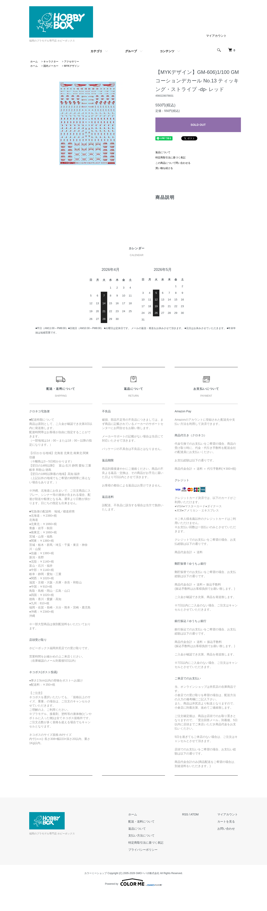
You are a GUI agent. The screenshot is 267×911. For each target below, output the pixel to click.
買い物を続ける (164, 168)
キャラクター (50, 61)
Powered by (133, 882)
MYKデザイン (71, 65)
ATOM (194, 814)
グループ (131, 51)
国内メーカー (50, 65)
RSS (185, 814)
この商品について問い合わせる (172, 163)
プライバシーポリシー (142, 849)
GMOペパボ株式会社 (147, 873)
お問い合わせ (226, 828)
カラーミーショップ (95, 873)
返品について (162, 152)
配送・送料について (141, 821)
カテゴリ (96, 51)
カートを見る (226, 821)
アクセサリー (71, 61)
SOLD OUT (198, 124)
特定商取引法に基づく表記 (170, 157)
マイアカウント (216, 35)
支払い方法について (141, 835)
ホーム (34, 61)
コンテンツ (167, 51)
